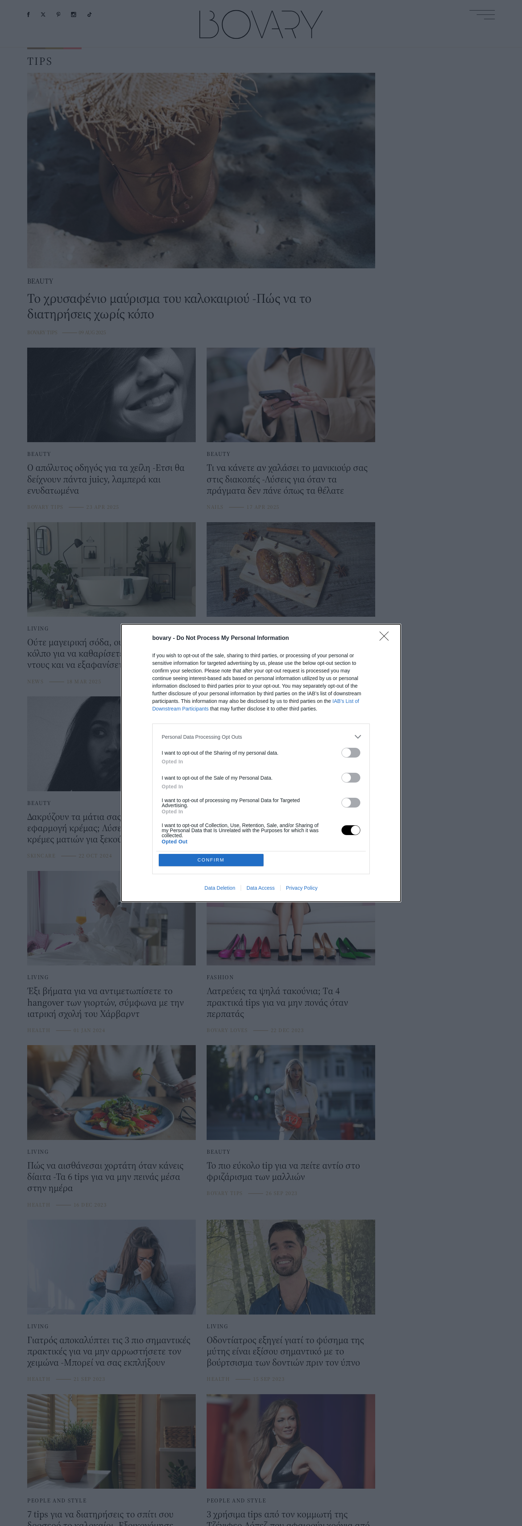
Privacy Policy (302, 888)
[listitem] (261, 737)
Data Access (260, 888)
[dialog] (261, 763)
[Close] (386, 638)
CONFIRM (211, 860)
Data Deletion (219, 888)
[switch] (350, 753)
